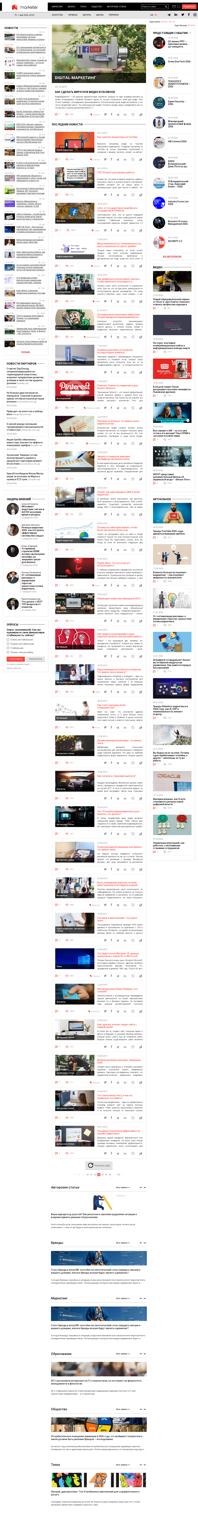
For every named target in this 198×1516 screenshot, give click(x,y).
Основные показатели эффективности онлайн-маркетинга (118, 1134)
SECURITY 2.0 (175, 241)
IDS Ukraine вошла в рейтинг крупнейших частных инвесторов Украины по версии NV (31, 37)
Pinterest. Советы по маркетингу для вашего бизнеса (117, 387)
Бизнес (71, 7)
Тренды (96, 1084)
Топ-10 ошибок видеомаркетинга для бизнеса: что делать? (118, 814)
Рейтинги (114, 15)
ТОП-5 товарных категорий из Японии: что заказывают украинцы (30, 318)
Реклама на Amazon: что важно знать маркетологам (118, 422)
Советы (96, 115)
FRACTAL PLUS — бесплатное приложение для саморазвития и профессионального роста (31, 229)
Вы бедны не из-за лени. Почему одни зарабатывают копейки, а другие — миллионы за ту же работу (171, 757)
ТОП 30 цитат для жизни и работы (116, 172)
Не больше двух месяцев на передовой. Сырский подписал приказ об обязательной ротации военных (25, 397)
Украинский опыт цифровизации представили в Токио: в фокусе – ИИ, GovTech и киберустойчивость (31, 331)
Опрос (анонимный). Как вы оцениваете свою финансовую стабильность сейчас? (26, 632)
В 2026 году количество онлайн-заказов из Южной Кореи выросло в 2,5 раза (31, 165)
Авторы (87, 15)
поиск (166, 6)
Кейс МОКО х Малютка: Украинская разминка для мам (30, 292)
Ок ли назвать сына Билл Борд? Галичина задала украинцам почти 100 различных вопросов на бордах (31, 267)
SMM (97, 302)
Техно (83, 7)
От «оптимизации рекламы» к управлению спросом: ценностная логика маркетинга (172, 619)
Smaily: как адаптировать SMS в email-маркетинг (119, 494)
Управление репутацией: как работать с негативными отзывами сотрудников (169, 845)
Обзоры (96, 978)
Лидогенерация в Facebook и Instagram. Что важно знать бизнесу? (119, 671)
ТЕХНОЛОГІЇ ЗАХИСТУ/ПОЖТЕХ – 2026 (179, 84)
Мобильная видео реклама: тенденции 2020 (119, 1063)
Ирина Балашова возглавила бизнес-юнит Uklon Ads (29, 241)
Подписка (189, 7)
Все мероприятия (172, 256)
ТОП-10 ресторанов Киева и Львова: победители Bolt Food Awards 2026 (30, 152)
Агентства (57, 15)
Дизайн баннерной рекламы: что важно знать (119, 742)
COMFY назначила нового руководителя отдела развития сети (30, 75)
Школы (99, 15)
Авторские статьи (116, 7)
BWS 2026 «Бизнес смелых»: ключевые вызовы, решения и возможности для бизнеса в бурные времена (30, 127)
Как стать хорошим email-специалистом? (111, 707)
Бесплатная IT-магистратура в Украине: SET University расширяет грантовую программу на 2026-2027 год (31, 191)
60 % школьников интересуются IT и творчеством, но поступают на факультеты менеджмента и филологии (31, 50)
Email (97, 729)
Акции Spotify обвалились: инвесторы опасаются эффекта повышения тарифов (25, 442)
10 (60, 230)
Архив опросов (14, 668)
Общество (96, 7)
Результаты (35, 659)
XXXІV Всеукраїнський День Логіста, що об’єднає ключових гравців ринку (179, 166)
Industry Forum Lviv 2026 (178, 202)
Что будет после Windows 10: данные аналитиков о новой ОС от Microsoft (118, 956)
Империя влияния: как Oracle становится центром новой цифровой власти (169, 802)
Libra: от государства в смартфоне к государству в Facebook (117, 209)
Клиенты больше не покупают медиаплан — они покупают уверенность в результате (169, 575)
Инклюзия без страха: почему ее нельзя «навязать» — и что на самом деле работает (31, 62)
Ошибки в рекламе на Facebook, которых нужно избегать (115, 351)
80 (88, 1176)
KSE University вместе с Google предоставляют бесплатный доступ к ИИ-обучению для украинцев (30, 139)
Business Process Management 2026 (178, 222)
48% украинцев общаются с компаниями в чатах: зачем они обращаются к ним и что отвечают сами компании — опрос (31, 178)
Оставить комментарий (18, 664)
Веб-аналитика (93, 337)
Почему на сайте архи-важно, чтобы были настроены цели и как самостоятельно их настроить (117, 531)
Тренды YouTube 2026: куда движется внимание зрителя (169, 532)
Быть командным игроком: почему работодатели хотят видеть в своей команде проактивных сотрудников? (118, 886)
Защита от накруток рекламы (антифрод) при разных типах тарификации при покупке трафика (116, 460)
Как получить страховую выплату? (116, 777)
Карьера (96, 906)
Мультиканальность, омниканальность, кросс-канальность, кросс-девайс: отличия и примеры (119, 246)
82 (95, 1176)
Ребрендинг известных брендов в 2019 (118, 599)
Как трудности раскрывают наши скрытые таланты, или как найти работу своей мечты (119, 637)
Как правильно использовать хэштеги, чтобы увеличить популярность (118, 280)
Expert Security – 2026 (177, 102)
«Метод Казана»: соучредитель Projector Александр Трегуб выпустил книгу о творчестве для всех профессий (31, 216)
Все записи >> (123, 1189)
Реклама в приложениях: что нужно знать (117, 920)
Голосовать (15, 659)
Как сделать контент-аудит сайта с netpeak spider (117, 1027)
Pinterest (90, 409)
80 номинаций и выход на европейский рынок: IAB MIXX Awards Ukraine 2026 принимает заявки (31, 305)
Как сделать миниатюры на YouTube (117, 137)
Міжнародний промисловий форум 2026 (179, 124)
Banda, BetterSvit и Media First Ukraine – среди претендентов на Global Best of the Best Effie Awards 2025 (30, 114)
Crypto (97, 231)
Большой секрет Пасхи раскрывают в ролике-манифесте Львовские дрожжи (172, 389)
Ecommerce (94, 444)
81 (91, 1176)
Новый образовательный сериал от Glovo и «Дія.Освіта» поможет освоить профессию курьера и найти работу (31, 88)
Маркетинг (57, 7)
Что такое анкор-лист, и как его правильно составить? (115, 1098)
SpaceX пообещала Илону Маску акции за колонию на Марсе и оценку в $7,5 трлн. (25, 476)
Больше (26, 352)
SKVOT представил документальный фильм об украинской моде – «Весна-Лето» (172, 477)
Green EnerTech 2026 (179, 61)
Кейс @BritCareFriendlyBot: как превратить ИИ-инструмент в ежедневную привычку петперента (30, 254)
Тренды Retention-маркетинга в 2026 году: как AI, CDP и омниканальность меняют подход (170, 710)
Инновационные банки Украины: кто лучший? (117, 991)
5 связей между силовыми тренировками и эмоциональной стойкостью (25, 427)
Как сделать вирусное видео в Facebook (85, 92)
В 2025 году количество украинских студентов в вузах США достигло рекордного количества (30, 101)
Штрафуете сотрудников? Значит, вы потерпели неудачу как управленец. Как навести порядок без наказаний (172, 664)
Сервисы (72, 15)
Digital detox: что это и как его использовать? (113, 565)
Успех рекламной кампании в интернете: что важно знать (119, 849)
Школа (97, 266)
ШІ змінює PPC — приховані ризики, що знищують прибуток (178, 45)
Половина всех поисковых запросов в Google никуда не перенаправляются (118, 316)
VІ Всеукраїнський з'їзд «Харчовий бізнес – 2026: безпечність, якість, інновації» (179, 186)
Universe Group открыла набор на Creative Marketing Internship (31, 342)
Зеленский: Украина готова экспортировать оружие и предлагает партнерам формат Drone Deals (24, 459)
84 (103, 1176)
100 (118, 1176)
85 (106, 1176)
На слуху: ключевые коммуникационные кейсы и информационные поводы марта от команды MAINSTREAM (171, 347)
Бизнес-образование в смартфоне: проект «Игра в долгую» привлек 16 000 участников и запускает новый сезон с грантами (30, 204)
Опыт (97, 586)
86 (110, 1176)
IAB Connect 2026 (177, 141)
